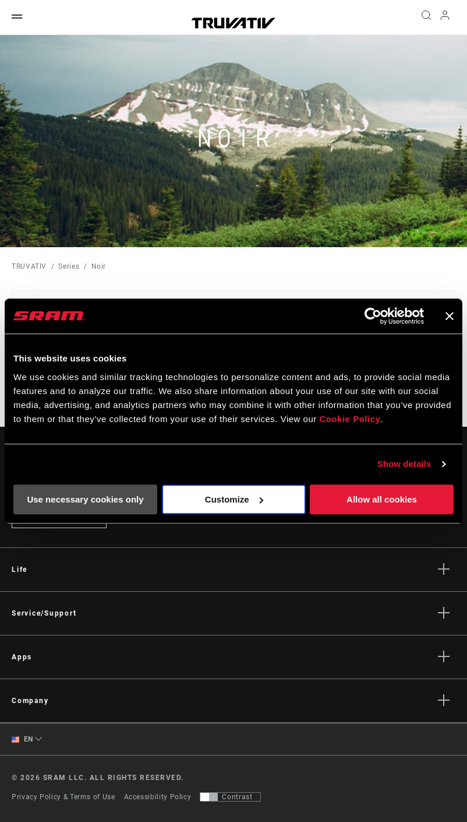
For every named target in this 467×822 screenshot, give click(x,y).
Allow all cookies (381, 499)
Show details (404, 464)
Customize (234, 499)
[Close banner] (449, 316)
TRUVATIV (29, 266)
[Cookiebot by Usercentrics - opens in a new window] (373, 316)
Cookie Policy (349, 419)
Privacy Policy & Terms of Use (63, 797)
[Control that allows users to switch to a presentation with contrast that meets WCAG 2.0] (230, 797)
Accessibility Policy (158, 797)
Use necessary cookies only (85, 499)
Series (68, 266)
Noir (99, 266)
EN (22, 739)
